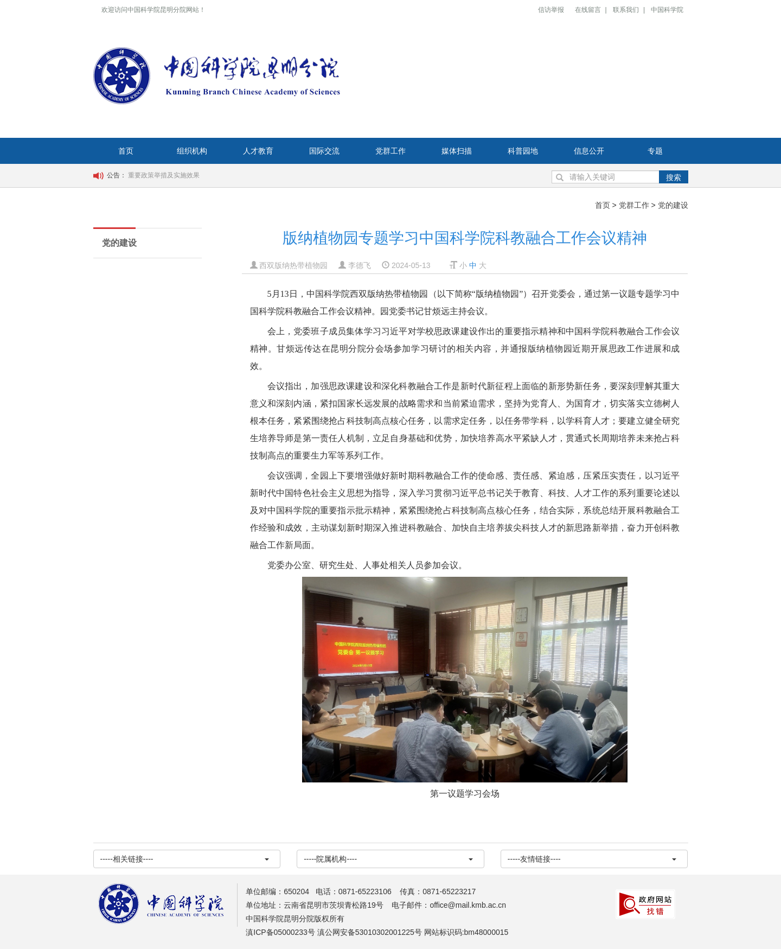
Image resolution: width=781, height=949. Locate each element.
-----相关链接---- (185, 859)
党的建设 (673, 205)
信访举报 (551, 10)
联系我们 (626, 10)
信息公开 (589, 151)
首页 (125, 151)
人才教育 (258, 151)
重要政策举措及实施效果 (164, 175)
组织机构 (192, 151)
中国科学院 (667, 10)
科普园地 (523, 151)
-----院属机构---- (388, 859)
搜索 (673, 177)
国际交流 (324, 151)
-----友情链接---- (592, 859)
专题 (655, 151)
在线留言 (588, 10)
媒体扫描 (456, 151)
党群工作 (390, 151)
